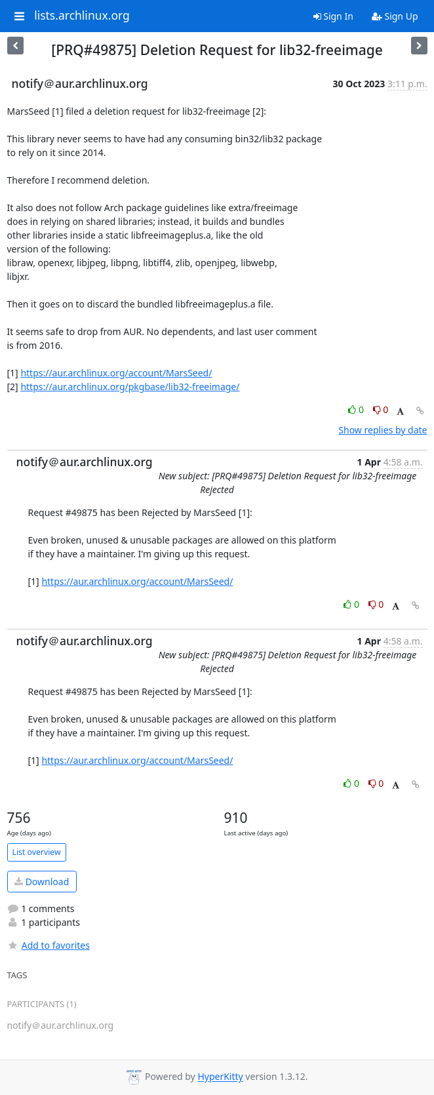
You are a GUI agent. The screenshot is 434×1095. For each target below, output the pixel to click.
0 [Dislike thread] (381, 409)
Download (41, 881)
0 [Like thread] (357, 409)
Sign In (333, 16)
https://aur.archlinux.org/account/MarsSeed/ (116, 373)
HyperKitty (220, 1077)
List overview (36, 852)
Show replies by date (382, 430)
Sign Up (395, 16)
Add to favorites (48, 945)
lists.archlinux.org (82, 16)
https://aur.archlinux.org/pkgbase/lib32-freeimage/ (129, 386)
